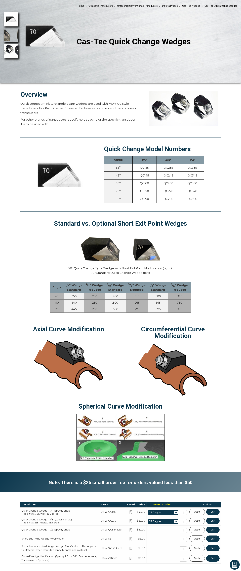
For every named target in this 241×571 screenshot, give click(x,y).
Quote (197, 511)
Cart (213, 511)
